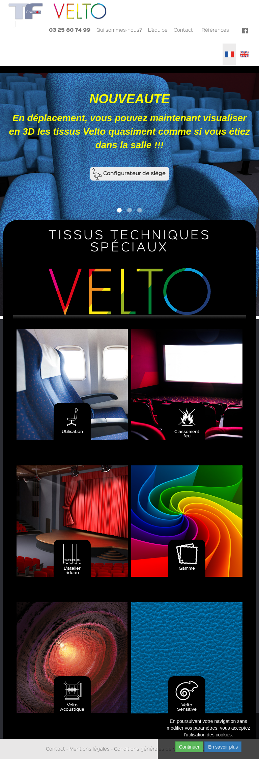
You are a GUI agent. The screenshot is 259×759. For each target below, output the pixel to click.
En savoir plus (223, 747)
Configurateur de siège (134, 173)
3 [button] (139, 210)
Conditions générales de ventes (152, 749)
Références (215, 30)
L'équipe (158, 30)
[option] (129, 194)
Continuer (189, 747)
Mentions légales (89, 749)
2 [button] (129, 210)
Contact (183, 30)
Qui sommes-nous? (119, 30)
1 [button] (119, 210)
